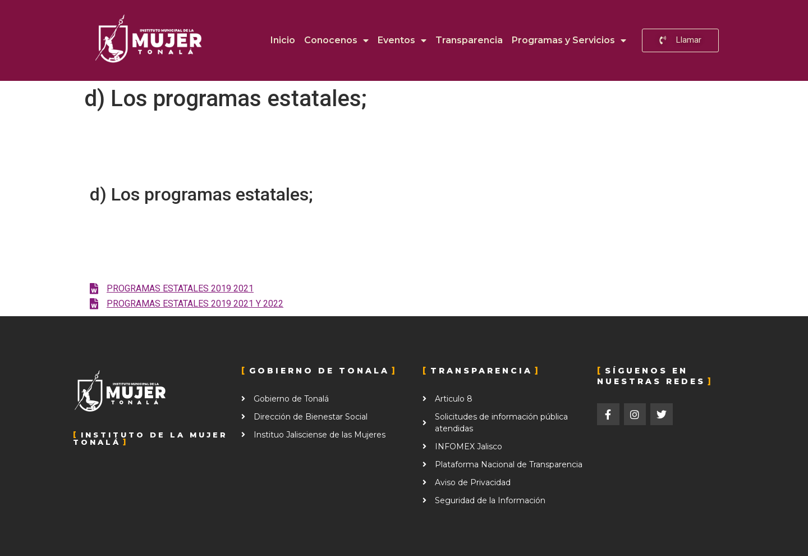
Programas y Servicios (569, 40)
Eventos (402, 40)
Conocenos (336, 40)
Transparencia (469, 40)
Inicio (282, 40)
